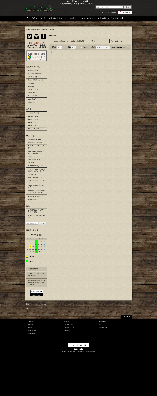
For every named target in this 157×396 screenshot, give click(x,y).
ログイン (104, 12)
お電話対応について (68, 327)
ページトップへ (127, 316)
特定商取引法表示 (33, 330)
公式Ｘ (101, 324)
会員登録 (113, 12)
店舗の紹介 (66, 330)
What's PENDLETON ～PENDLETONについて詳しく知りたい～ (36, 282)
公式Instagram (103, 321)
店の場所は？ (67, 321)
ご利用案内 (31, 321)
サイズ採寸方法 (33, 269)
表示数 (54, 47)
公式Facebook (103, 327)
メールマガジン (32, 327)
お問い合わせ (31, 333)
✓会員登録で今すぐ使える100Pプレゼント (59, 4)
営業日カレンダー (68, 324)
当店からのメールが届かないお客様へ (36, 275)
